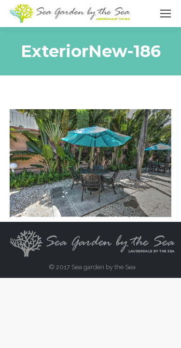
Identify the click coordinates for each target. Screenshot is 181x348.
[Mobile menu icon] (165, 13)
